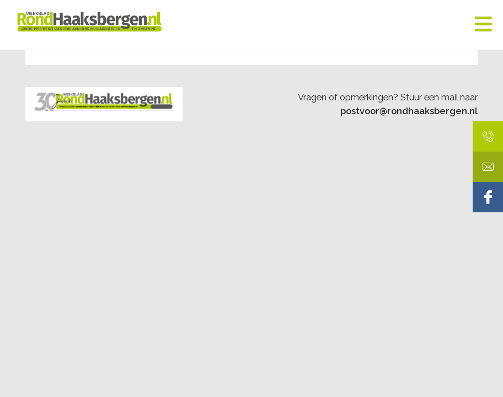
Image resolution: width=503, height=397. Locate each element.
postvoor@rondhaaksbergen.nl (409, 110)
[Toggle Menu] (483, 25)
